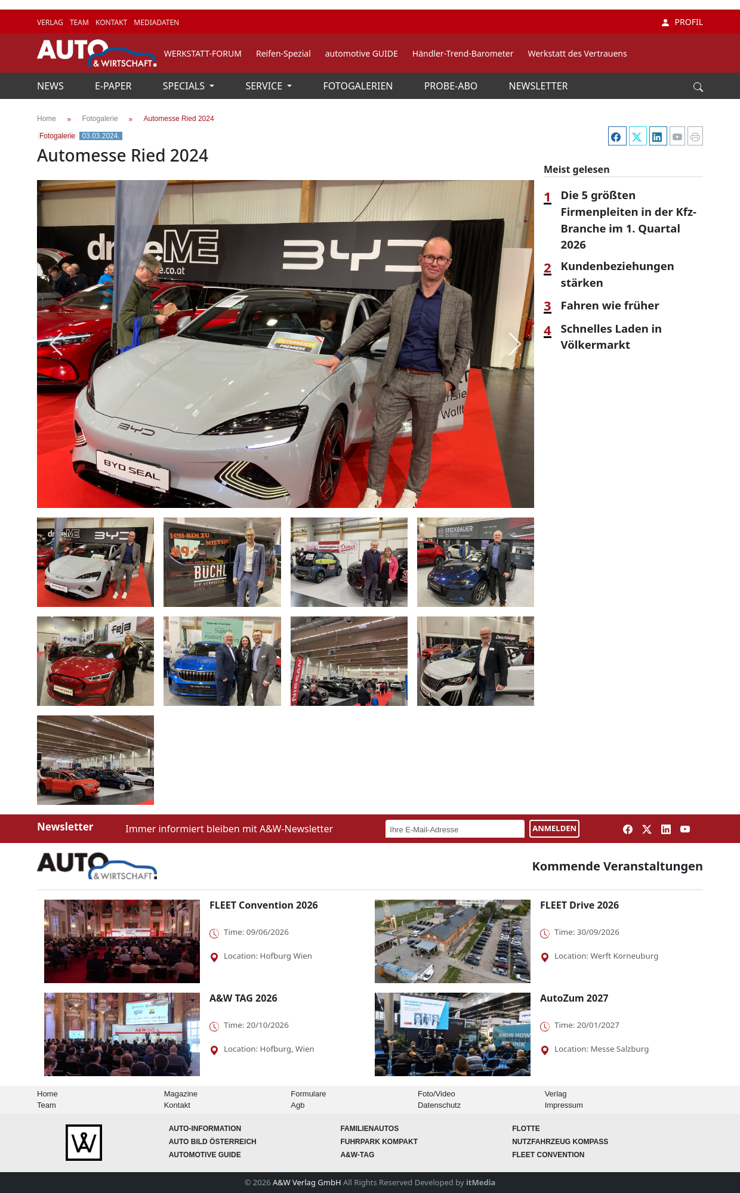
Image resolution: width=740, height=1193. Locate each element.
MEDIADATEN (156, 22)
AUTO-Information (205, 1128)
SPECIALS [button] (185, 85)
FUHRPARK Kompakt (379, 1142)
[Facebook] (616, 135)
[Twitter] (637, 135)
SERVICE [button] (265, 85)
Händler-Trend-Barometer (463, 53)
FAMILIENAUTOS (369, 1128)
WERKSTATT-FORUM (203, 53)
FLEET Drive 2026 (579, 905)
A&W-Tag (357, 1155)
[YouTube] (676, 135)
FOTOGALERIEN (359, 85)
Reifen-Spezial (283, 53)
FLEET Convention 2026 (263, 905)
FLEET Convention (548, 1155)
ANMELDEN (554, 828)
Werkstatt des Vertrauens (577, 53)
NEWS (51, 85)
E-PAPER (114, 85)
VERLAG (51, 22)
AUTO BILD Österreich (213, 1142)
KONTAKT (112, 22)
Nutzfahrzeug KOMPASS (560, 1142)
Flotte (526, 1128)
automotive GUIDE (361, 53)
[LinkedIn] (657, 135)
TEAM (80, 22)
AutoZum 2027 (574, 998)
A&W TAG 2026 (243, 998)
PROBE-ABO (452, 85)
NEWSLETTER (538, 85)
